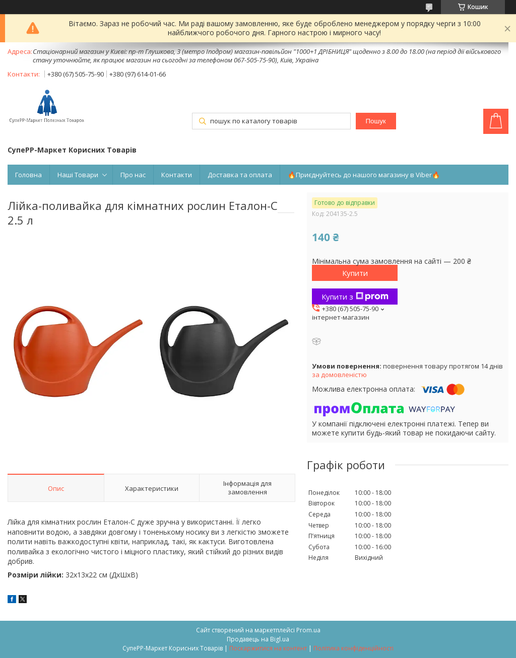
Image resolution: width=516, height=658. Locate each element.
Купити (355, 273)
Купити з (355, 296)
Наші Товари (77, 174)
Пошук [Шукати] (376, 121)
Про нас (133, 174)
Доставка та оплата (240, 174)
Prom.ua (308, 630)
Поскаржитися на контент (268, 648)
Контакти (176, 174)
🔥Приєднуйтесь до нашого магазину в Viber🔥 (364, 174)
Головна (28, 174)
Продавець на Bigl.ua (258, 639)
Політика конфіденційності (353, 648)
